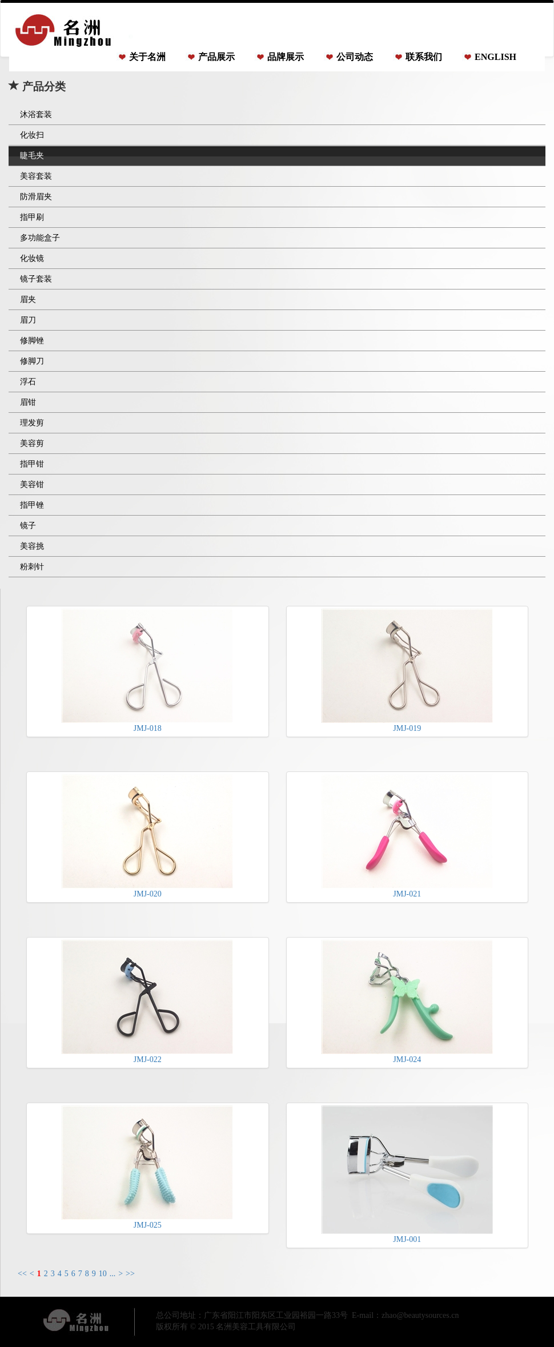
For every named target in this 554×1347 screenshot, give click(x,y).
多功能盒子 (40, 238)
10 (103, 1273)
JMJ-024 (407, 1002)
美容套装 (36, 176)
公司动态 (354, 57)
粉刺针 (32, 566)
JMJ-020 (147, 836)
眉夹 (28, 299)
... (113, 1273)
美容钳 (32, 484)
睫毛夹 (32, 155)
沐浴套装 (36, 114)
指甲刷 (32, 217)
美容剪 (32, 443)
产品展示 (216, 57)
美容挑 (32, 546)
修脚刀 (32, 361)
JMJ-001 (407, 1174)
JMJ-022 (147, 1002)
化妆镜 (32, 258)
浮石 (28, 381)
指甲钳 (32, 464)
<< (22, 1273)
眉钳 (28, 402)
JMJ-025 (147, 1167)
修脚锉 (32, 340)
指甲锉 (32, 505)
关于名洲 (147, 57)
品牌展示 (285, 57)
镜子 (28, 525)
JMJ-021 (407, 836)
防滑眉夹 (36, 196)
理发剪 (32, 423)
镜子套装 (36, 279)
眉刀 (28, 320)
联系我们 (424, 57)
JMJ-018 (147, 671)
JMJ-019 (407, 671)
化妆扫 (32, 135)
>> (130, 1273)
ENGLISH (495, 57)
